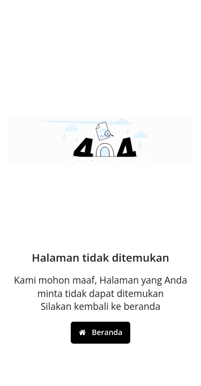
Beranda (101, 332)
